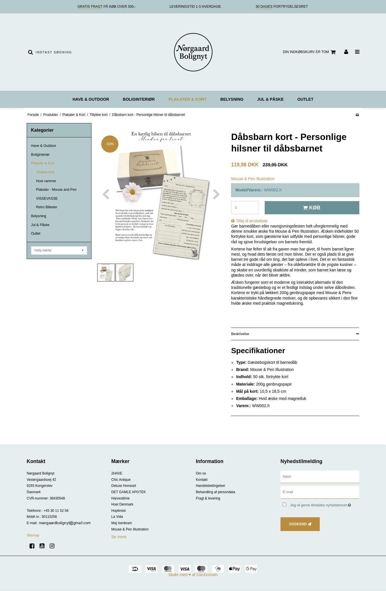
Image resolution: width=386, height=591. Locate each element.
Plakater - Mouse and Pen (56, 190)
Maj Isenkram (121, 523)
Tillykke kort (45, 172)
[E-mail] (319, 492)
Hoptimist (118, 511)
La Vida (117, 517)
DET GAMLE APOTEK (128, 492)
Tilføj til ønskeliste (252, 221)
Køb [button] (310, 208)
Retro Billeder (46, 207)
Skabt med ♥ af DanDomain (193, 574)
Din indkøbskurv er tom (310, 52)
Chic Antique (120, 480)
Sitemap (33, 535)
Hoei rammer (46, 181)
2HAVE (116, 473)
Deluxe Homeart (123, 486)
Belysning (231, 99)
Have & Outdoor (91, 99)
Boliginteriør (139, 99)
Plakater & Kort (188, 99)
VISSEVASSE (47, 199)
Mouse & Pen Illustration (130, 529)
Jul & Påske (270, 99)
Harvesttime (120, 498)
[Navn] (319, 476)
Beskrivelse (240, 334)
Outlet (305, 99)
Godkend (298, 524)
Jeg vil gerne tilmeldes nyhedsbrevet (324, 504)
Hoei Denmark (122, 504)
